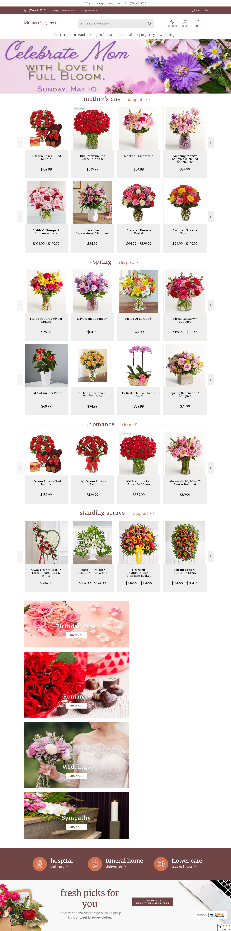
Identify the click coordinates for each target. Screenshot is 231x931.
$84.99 (139, 169)
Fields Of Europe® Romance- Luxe (46, 232)
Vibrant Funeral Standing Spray (185, 571)
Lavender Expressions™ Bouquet (92, 232)
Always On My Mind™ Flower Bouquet (185, 483)
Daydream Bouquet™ (92, 318)
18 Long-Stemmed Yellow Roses (92, 394)
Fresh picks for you (90, 782)
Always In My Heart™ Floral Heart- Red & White (46, 572)
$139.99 (46, 169)
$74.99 (139, 332)
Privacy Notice (185, 928)
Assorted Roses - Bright (185, 232)
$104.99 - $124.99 (92, 583)
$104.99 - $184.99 (139, 583)
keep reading (135, 824)
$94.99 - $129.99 (138, 243)
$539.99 (92, 169)
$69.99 (46, 406)
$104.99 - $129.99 (46, 243)
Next (211, 142)
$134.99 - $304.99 (185, 583)
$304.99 (46, 583)
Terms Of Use (167, 928)
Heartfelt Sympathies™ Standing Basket (139, 572)
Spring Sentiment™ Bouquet (185, 394)
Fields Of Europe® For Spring (46, 320)
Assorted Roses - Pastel (138, 232)
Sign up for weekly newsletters (152, 781)
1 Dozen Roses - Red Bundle (46, 157)
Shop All (136, 99)
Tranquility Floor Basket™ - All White (92, 571)
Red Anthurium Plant (46, 393)
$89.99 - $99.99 (185, 332)
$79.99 (46, 332)
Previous (20, 142)
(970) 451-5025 (37, 10)
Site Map (200, 928)
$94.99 (92, 406)
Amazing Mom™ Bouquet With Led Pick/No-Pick (185, 159)
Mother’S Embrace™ (139, 156)
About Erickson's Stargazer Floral (44, 819)
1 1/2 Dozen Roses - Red (92, 483)
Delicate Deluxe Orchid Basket (138, 394)
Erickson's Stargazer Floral (43, 23)
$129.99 (92, 494)
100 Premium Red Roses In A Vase (92, 157)
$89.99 (139, 406)
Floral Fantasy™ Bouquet (185, 320)
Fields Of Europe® (138, 318)
